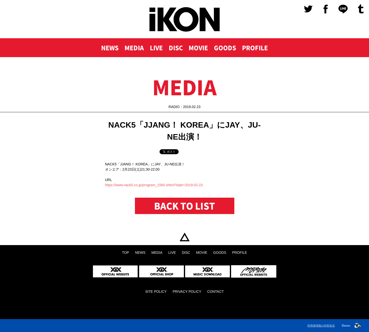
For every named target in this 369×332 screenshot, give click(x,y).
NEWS (110, 47)
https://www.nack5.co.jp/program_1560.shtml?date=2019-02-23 (154, 185)
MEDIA (134, 47)
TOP (184, 237)
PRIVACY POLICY (187, 292)
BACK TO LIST (184, 206)
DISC (176, 47)
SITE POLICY (155, 292)
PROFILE (255, 47)
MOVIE (198, 47)
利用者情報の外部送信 (321, 325)
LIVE (156, 47)
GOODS (225, 47)
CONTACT (215, 292)
